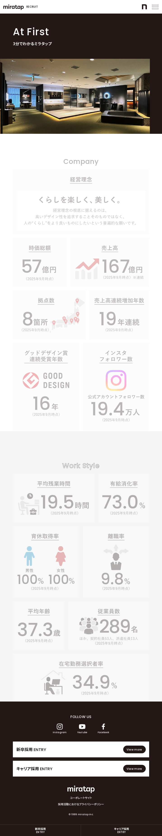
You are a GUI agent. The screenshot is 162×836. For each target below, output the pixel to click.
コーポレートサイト (81, 797)
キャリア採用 (121, 830)
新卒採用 (40, 830)
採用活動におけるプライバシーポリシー (81, 804)
